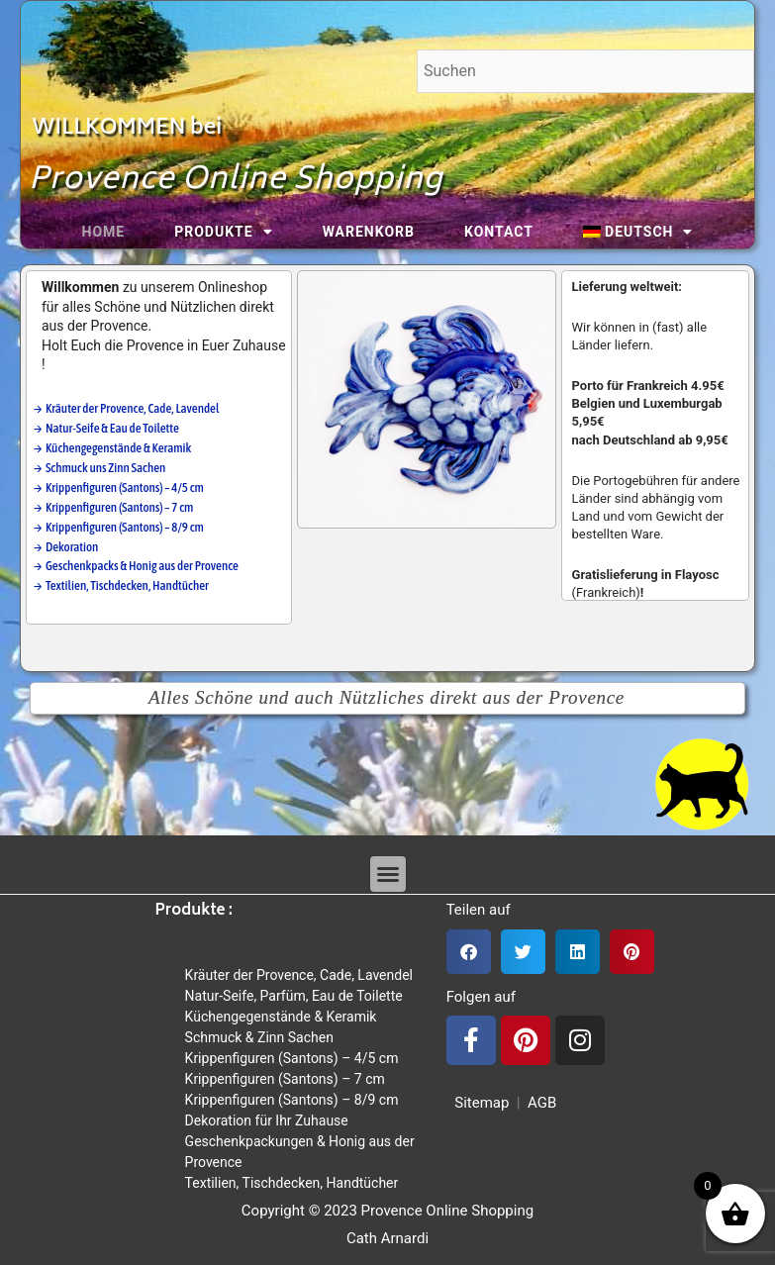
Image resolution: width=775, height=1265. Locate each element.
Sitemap (478, 1103)
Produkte (223, 232)
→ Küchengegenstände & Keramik (112, 447)
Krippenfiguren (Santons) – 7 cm (285, 1079)
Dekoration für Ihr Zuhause (266, 1120)
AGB (542, 1103)
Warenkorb (369, 232)
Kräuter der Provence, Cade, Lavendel (299, 975)
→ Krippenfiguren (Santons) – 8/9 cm (119, 527)
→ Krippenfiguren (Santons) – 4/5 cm (119, 487)
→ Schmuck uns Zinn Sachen (99, 467)
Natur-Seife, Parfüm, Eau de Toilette (294, 996)
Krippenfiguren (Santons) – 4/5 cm (292, 1058)
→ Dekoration (66, 546)
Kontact (498, 232)
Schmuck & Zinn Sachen (259, 1037)
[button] (388, 874)
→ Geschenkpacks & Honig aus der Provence (136, 565)
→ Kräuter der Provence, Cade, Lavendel (127, 408)
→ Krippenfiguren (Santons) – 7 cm (113, 507)
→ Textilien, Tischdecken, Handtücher (121, 585)
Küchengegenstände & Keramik (281, 1016)
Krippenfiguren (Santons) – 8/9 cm (292, 1100)
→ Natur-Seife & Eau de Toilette (106, 428)
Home (104, 232)
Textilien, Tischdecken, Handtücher (292, 1183)
